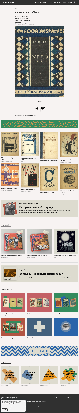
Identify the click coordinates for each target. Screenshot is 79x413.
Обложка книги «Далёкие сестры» (67, 159)
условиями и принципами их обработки (9, 404)
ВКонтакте (69, 397)
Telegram (69, 399)
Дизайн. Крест (31, 338)
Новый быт (6, 257)
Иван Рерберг (27, 115)
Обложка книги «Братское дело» (28, 158)
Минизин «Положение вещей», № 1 (37, 255)
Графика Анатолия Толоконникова (64, 314)
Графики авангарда (8, 315)
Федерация (34, 115)
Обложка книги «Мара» (28, 189)
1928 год (42, 164)
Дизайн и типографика (9, 340)
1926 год (2, 161)
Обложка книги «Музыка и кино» (9, 158)
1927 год (22, 161)
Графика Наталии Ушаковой (9, 314)
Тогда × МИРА (8, 2)
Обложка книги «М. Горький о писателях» (49, 161)
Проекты (50, 2)
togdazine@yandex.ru (13, 397)
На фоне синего (58, 338)
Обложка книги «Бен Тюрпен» (10, 188)
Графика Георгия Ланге (34, 314)
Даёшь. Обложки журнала (8, 338)
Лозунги (6, 385)
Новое (37, 2)
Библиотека (57, 2)
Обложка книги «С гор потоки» (47, 193)
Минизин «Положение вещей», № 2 (11, 255)
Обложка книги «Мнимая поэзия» (67, 191)
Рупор (64, 2)
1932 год (22, 191)
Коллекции (43, 2)
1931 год (17, 8)
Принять (5, 409)
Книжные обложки (24, 8)
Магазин (70, 2)
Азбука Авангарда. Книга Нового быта (65, 255)
